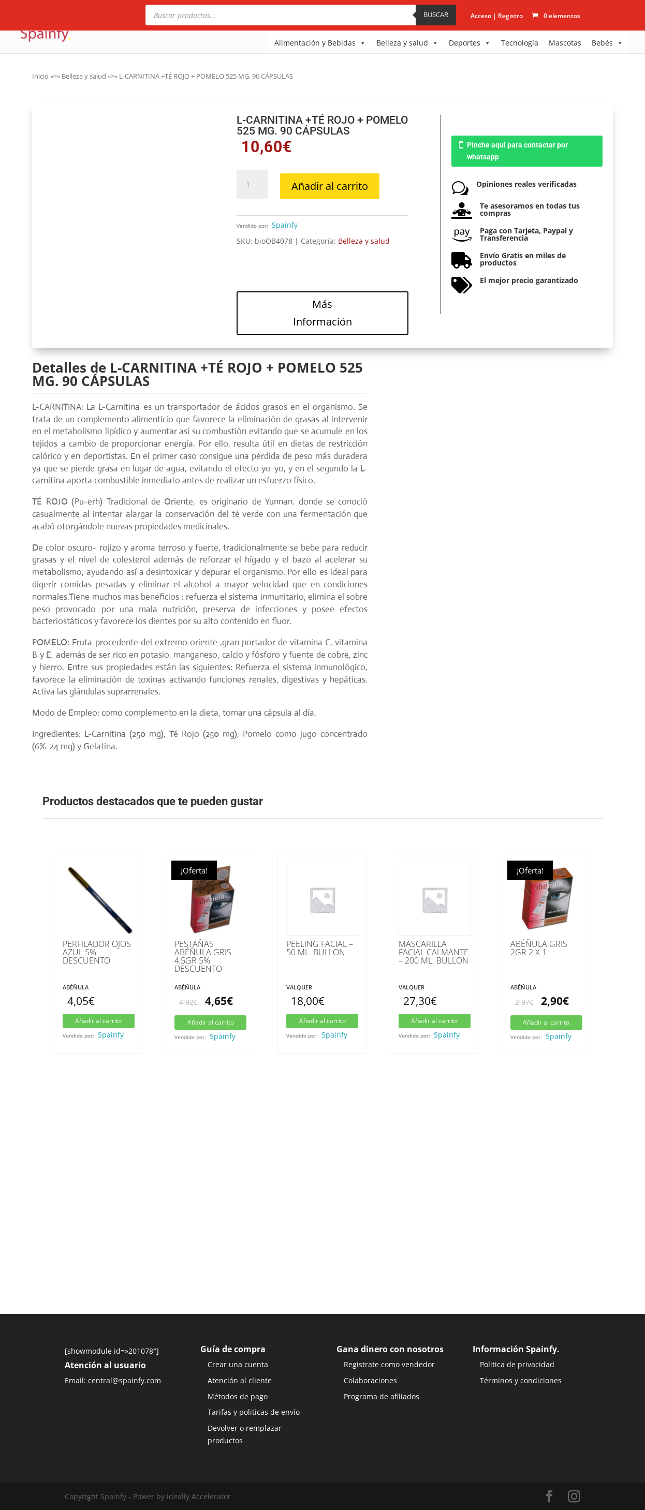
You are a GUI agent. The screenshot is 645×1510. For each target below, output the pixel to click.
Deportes (470, 43)
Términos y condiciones (521, 1380)
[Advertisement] (322, 1236)
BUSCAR (435, 14)
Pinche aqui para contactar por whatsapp (517, 151)
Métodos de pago (238, 1396)
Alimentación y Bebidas (320, 43)
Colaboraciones (370, 1380)
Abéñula (76, 987)
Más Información (322, 313)
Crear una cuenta (238, 1364)
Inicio (40, 76)
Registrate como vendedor (389, 1364)
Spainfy (285, 225)
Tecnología (519, 43)
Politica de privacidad (517, 1364)
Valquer (299, 987)
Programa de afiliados (381, 1396)
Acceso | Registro (497, 16)
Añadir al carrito (329, 186)
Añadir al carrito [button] (98, 1020)
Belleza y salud (407, 43)
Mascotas (565, 43)
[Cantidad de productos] (252, 184)
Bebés (607, 43)
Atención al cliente (240, 1380)
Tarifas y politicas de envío (254, 1412)
